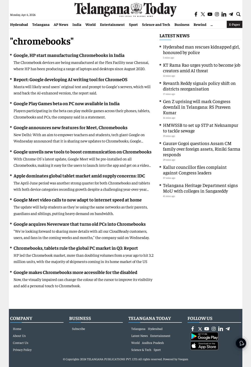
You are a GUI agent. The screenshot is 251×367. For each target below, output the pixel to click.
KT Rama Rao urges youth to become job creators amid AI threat (201, 67)
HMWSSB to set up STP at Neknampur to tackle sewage (200, 127)
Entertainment (112, 24)
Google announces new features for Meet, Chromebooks (70, 127)
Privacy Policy (22, 349)
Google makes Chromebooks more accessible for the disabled (75, 272)
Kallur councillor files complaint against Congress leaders (195, 169)
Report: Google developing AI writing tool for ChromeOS (70, 79)
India (76, 24)
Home (17, 328)
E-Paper (234, 24)
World (90, 24)
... (212, 24)
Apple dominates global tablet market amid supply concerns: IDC (79, 175)
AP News (61, 24)
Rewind (200, 24)
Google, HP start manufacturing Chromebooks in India (69, 55)
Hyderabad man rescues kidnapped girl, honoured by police (201, 49)
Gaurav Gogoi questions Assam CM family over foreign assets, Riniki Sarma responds (201, 148)
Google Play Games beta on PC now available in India (67, 103)
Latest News (174, 35)
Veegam (183, 359)
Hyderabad (19, 24)
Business (181, 24)
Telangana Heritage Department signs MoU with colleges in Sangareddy (200, 188)
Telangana (40, 24)
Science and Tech (156, 24)
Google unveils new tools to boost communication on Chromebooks (83, 151)
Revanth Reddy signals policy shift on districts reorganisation (199, 85)
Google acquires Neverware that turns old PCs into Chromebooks (80, 224)
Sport (133, 24)
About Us (19, 335)
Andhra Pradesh (153, 342)
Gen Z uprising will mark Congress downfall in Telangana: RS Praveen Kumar (197, 106)
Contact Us (20, 342)
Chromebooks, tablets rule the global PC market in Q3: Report (76, 248)
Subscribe (78, 328)
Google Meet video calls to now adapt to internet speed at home (78, 199)
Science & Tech (141, 349)
